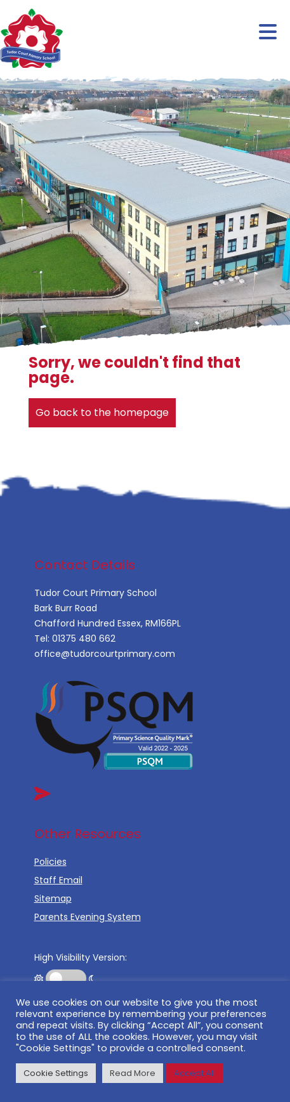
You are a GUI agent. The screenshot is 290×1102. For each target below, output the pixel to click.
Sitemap (53, 898)
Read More (132, 1073)
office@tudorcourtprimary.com (104, 653)
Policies (50, 861)
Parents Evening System (87, 917)
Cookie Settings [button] (55, 1073)
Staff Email (58, 880)
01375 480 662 (83, 638)
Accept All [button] (194, 1073)
